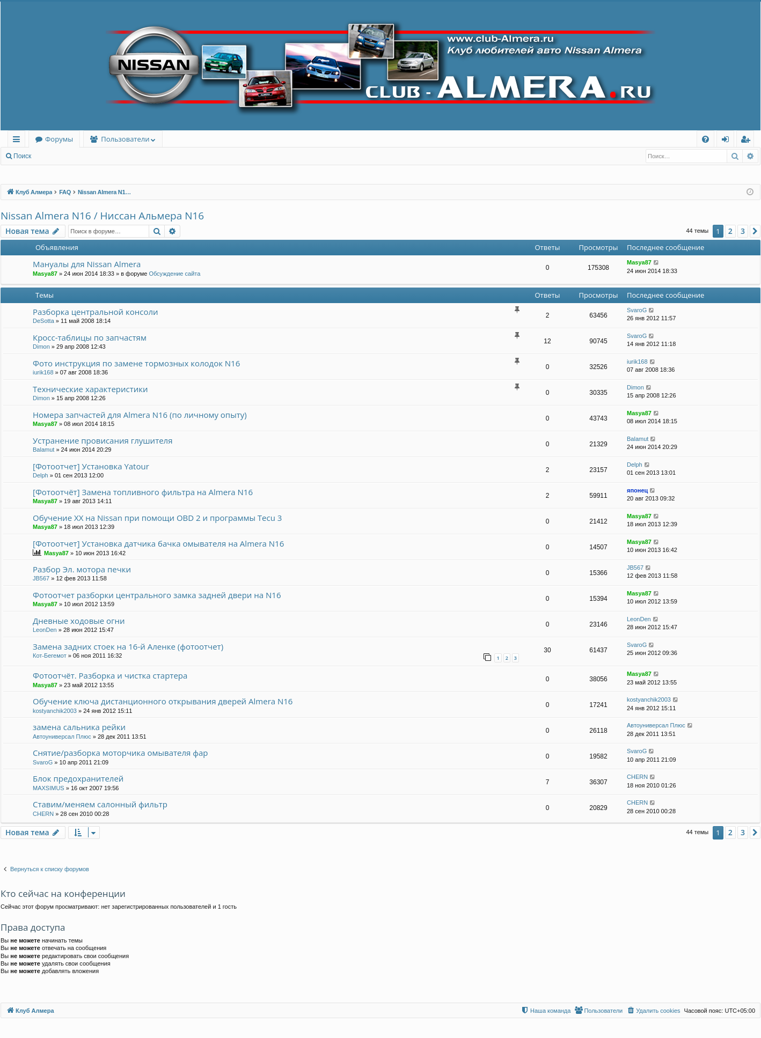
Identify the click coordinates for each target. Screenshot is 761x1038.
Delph (40, 475)
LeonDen (45, 630)
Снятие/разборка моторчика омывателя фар (120, 752)
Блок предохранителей (78, 778)
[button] (755, 231)
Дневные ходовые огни (79, 620)
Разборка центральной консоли (95, 311)
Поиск (22, 156)
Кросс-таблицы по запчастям (90, 337)
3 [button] (743, 231)
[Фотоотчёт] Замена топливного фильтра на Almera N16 (143, 492)
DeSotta (43, 321)
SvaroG (637, 310)
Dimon (41, 346)
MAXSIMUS (48, 788)
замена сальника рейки (79, 727)
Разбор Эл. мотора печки (82, 569)
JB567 (41, 578)
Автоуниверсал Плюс (62, 736)
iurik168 (43, 372)
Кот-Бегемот (50, 655)
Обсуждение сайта (174, 273)
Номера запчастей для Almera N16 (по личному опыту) (140, 414)
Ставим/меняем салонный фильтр (100, 804)
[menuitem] (705, 139)
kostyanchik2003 (55, 711)
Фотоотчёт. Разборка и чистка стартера (110, 675)
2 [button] (730, 231)
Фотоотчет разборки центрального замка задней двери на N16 (157, 595)
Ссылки (18, 141)
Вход (54, 156)
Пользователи (125, 139)
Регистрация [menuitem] (748, 141)
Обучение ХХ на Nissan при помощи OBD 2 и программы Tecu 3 (157, 517)
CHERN (637, 777)
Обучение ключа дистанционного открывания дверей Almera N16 (162, 701)
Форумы (59, 139)
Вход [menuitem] (727, 141)
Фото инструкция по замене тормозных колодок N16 (136, 363)
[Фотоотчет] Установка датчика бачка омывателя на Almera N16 (158, 543)
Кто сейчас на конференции (63, 893)
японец (637, 490)
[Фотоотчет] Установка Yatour (91, 466)
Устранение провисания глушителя (103, 440)
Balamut (43, 449)
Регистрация (96, 156)
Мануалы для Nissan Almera (87, 264)
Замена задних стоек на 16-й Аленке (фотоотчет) (128, 646)
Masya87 (45, 273)
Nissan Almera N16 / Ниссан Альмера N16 (102, 216)
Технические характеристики (90, 389)
